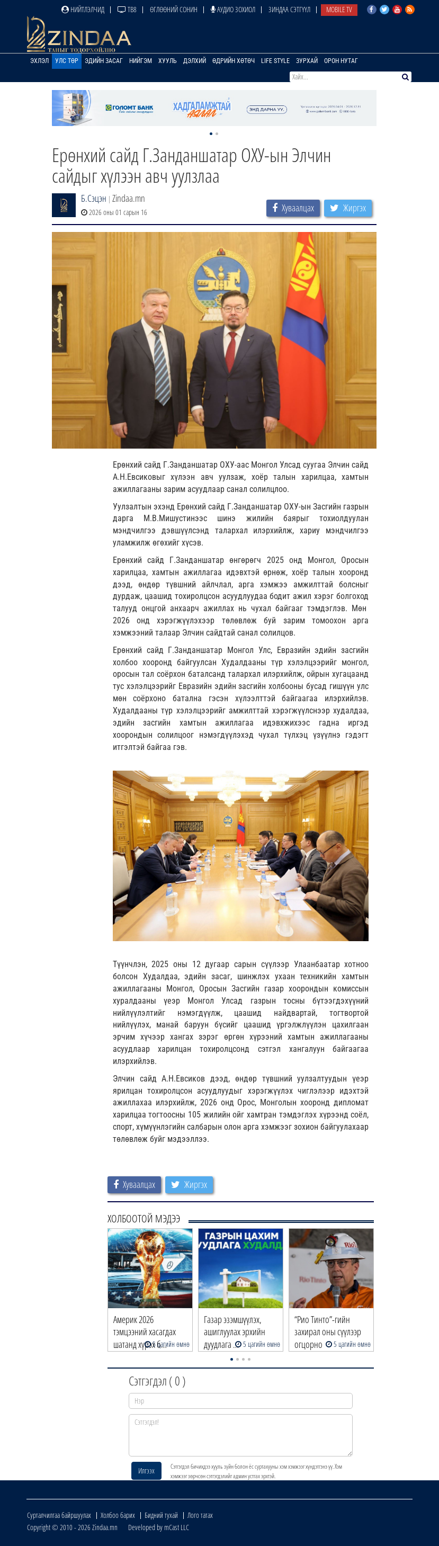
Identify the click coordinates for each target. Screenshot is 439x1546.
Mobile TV (339, 9)
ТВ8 (127, 9)
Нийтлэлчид (82, 9)
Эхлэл (39, 61)
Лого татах (200, 1515)
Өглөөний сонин (174, 9)
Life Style (275, 61)
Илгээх (146, 1470)
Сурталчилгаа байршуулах (59, 1515)
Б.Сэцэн (93, 198)
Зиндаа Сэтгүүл (289, 9)
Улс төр (66, 61)
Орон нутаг (341, 61)
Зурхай (307, 61)
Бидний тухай (161, 1515)
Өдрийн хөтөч (233, 61)
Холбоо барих (118, 1515)
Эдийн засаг (104, 61)
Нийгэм (140, 61)
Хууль (167, 61)
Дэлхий (194, 61)
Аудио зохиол (233, 9)
